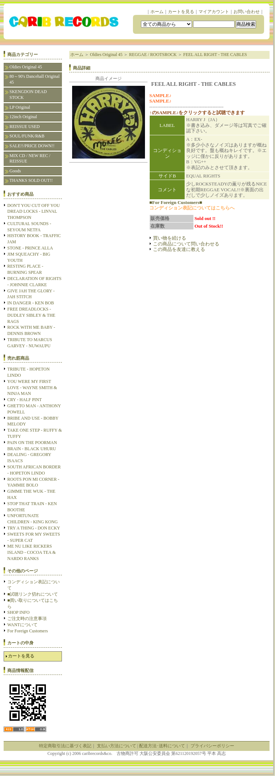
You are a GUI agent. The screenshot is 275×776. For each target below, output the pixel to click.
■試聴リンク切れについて (32, 594)
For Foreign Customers (27, 630)
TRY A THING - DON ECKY (33, 528)
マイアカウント (214, 11)
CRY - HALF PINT (24, 399)
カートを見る (181, 11)
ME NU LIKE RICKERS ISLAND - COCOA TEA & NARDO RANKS (31, 552)
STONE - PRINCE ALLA (30, 248)
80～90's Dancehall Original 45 (34, 79)
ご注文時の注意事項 (27, 618)
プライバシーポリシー (212, 745)
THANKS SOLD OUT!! (31, 180)
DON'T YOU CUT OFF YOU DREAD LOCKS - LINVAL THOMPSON (33, 211)
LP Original (19, 107)
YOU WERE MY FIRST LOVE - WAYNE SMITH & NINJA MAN (32, 387)
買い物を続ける (169, 238)
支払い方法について (116, 745)
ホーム (157, 11)
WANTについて (22, 624)
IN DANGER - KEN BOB (30, 302)
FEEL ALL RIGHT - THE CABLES (215, 54)
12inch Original (23, 116)
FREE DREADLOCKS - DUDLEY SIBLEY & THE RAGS (31, 315)
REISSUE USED (24, 126)
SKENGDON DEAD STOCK (28, 94)
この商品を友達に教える (179, 249)
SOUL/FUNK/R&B (26, 136)
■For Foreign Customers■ (175, 202)
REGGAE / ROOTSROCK (153, 54)
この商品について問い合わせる (186, 244)
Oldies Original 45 (25, 66)
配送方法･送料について (162, 745)
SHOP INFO (18, 612)
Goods (15, 170)
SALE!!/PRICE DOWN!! (32, 145)
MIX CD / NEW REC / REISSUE (29, 158)
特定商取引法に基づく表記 (65, 745)
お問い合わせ (246, 11)
